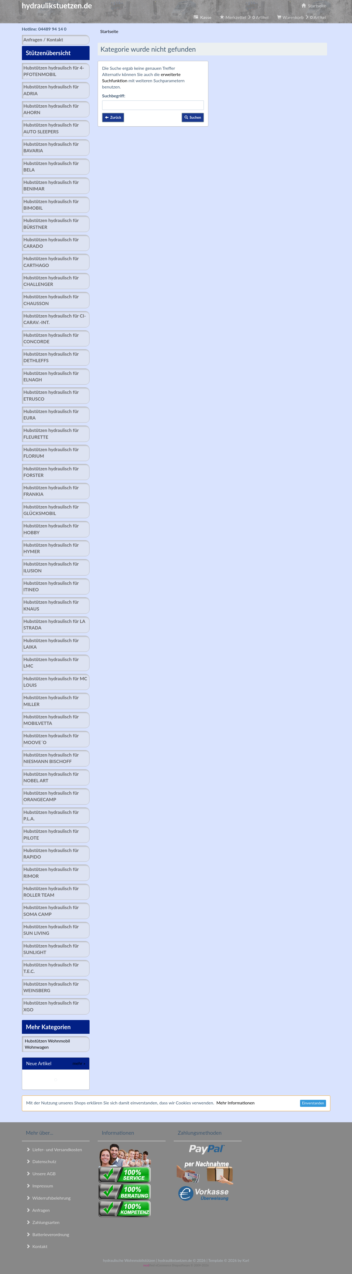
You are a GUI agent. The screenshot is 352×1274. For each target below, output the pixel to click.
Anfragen (38, 1210)
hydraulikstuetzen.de (57, 5)
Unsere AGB (41, 1173)
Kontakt (37, 1246)
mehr (79, 1063)
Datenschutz (41, 1161)
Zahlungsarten (43, 1222)
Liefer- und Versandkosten (54, 1149)
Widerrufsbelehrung (48, 1197)
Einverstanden (313, 1103)
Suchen (193, 117)
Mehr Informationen (235, 1102)
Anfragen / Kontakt (43, 39)
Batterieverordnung (47, 1234)
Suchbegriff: (113, 95)
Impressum (39, 1185)
